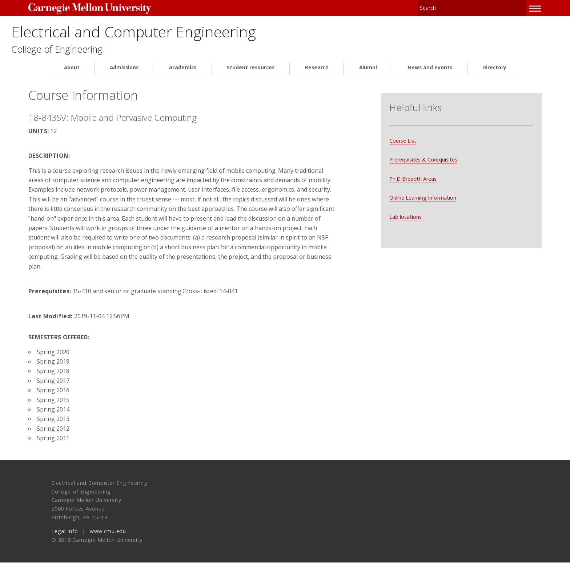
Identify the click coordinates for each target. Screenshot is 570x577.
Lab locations (396, 215)
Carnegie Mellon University (109, 7)
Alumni (368, 72)
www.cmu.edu (108, 545)
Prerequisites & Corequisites (414, 157)
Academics (182, 72)
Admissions (124, 72)
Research (317, 72)
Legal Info (64, 545)
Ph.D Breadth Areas (404, 176)
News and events (430, 72)
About (72, 72)
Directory (494, 72)
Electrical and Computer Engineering (199, 33)
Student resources (250, 72)
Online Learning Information (413, 195)
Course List (393, 138)
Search (498, 7)
